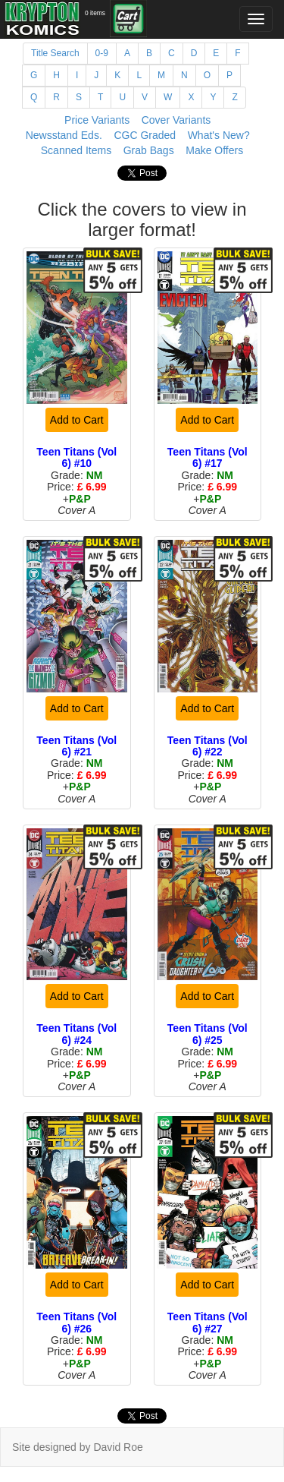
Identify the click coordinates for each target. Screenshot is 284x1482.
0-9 (101, 53)
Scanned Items (76, 150)
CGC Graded (145, 135)
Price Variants (97, 120)
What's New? (219, 135)
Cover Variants (176, 120)
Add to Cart (77, 420)
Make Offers (214, 150)
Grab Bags (148, 150)
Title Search (55, 53)
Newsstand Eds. (64, 135)
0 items (95, 13)
